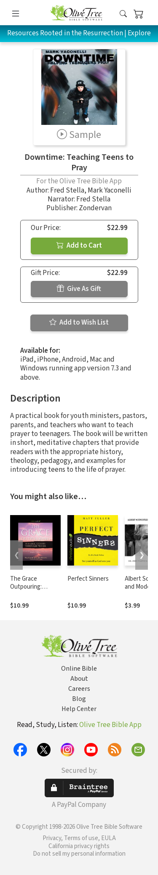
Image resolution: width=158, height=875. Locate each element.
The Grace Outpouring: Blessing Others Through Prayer (31, 590)
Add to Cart (79, 246)
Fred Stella (67, 190)
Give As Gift (79, 289)
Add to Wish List (79, 322)
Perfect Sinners (88, 578)
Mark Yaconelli (109, 190)
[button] (123, 14)
